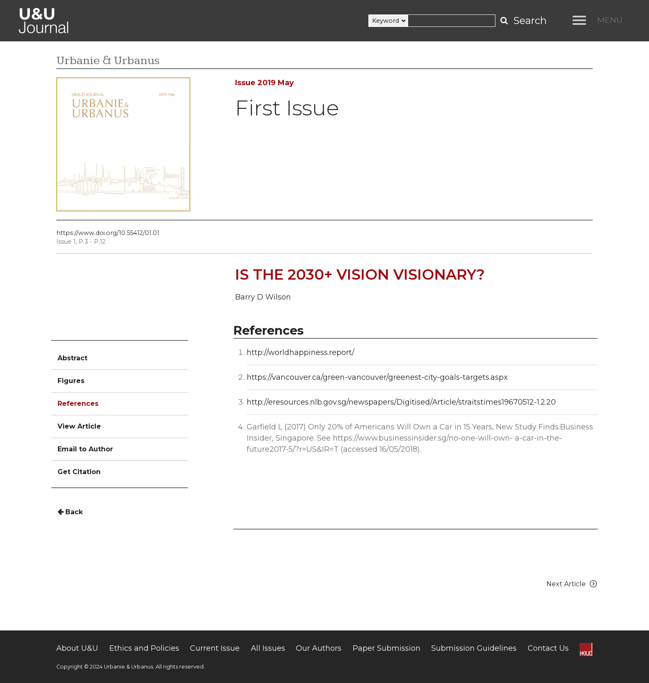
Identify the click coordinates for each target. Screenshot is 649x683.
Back (70, 512)
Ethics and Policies (144, 648)
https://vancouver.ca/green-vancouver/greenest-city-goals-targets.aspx (377, 377)
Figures (71, 381)
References (78, 403)
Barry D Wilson (263, 297)
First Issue (287, 108)
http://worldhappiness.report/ (300, 352)
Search (530, 20)
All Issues (268, 648)
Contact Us (548, 648)
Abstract (72, 358)
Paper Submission (387, 648)
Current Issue (215, 648)
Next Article (572, 584)
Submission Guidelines (474, 648)
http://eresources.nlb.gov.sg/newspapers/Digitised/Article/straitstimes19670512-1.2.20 (401, 402)
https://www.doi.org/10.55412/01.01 (107, 233)
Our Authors (318, 648)
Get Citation (79, 472)
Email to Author (85, 449)
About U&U (77, 648)
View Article (79, 426)
